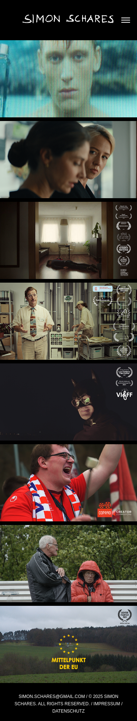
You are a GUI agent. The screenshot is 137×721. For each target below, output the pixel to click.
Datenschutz (68, 711)
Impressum (107, 703)
